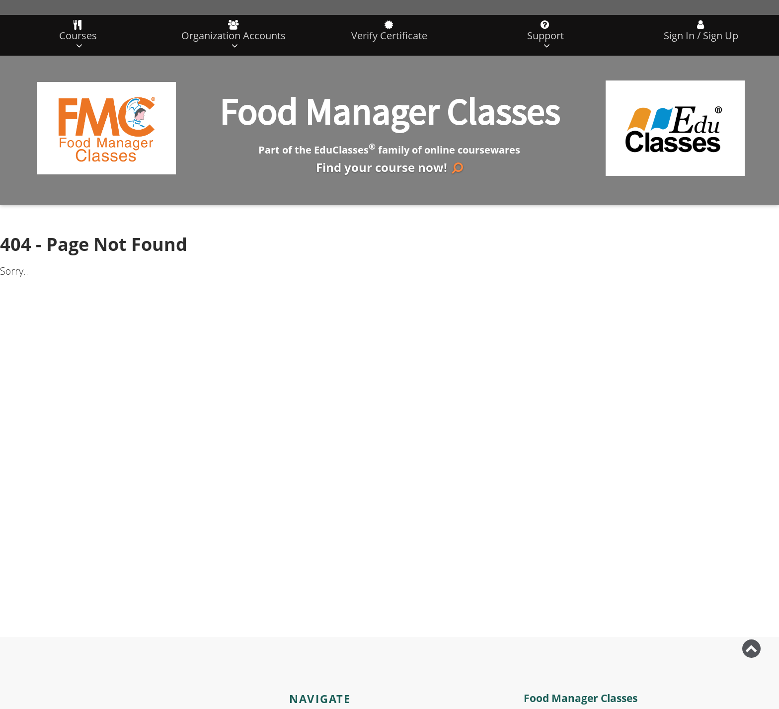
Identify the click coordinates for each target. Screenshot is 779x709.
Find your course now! (389, 167)
